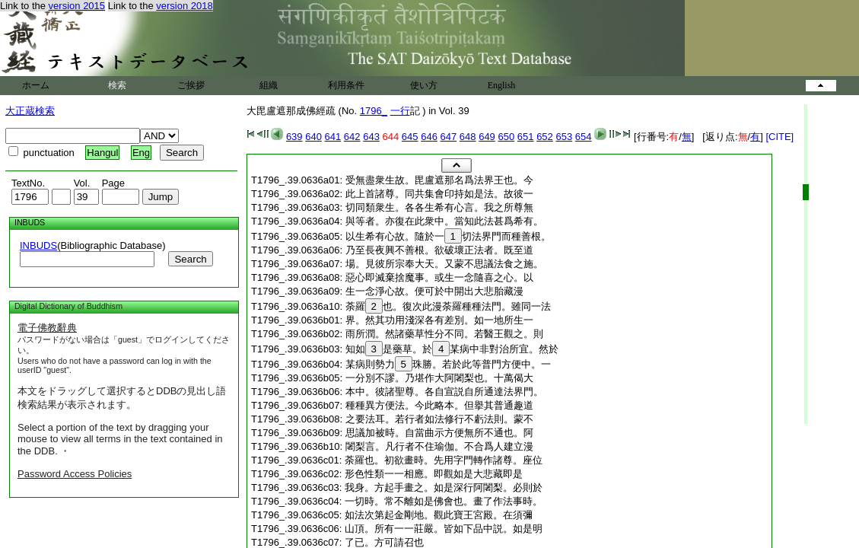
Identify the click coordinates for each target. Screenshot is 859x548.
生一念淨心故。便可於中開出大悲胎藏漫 (434, 291)
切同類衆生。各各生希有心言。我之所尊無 (439, 207)
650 (506, 136)
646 (429, 136)
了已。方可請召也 (384, 542)
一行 (400, 110)
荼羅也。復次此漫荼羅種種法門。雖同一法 (448, 306)
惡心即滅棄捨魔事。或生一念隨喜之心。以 (439, 277)
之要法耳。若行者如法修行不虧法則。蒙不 (439, 419)
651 (525, 136)
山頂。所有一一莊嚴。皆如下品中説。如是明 (443, 528)
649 (487, 136)
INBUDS (38, 245)
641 (333, 136)
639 (294, 136)
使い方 (423, 85)
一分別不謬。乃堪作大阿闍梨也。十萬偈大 (439, 378)
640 (313, 136)
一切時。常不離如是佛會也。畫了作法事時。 (443, 501)
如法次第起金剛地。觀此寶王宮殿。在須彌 (439, 515)
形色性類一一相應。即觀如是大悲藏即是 (434, 474)
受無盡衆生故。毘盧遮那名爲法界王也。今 (439, 180)
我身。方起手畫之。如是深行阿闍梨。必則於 (443, 487)
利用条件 (346, 85)
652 (544, 136)
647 (449, 136)
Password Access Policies (74, 474)
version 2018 (184, 5)
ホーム (35, 85)
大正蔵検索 (30, 110)
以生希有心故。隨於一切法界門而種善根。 (448, 236)
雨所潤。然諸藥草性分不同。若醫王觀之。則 (444, 333)
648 (468, 136)
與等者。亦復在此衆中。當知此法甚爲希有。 (444, 221)
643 (371, 136)
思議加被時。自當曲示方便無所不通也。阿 (439, 432)
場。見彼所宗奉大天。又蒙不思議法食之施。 (444, 263)
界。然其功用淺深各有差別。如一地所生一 (439, 320)
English (502, 85)
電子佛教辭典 (47, 327)
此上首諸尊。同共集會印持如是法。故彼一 (439, 193)
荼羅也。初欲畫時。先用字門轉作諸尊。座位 (443, 460)
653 (563, 136)
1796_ (373, 110)
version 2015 (77, 5)
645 (410, 136)
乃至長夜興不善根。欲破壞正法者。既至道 (439, 250)
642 (352, 136)
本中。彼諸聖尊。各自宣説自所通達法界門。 (444, 391)
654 (583, 136)
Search (190, 259)
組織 (268, 85)
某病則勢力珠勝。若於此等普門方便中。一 (448, 364)
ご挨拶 (191, 85)
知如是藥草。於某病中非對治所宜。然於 (452, 349)
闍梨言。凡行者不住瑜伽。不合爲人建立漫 (439, 446)
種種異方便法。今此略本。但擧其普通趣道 (439, 405)
